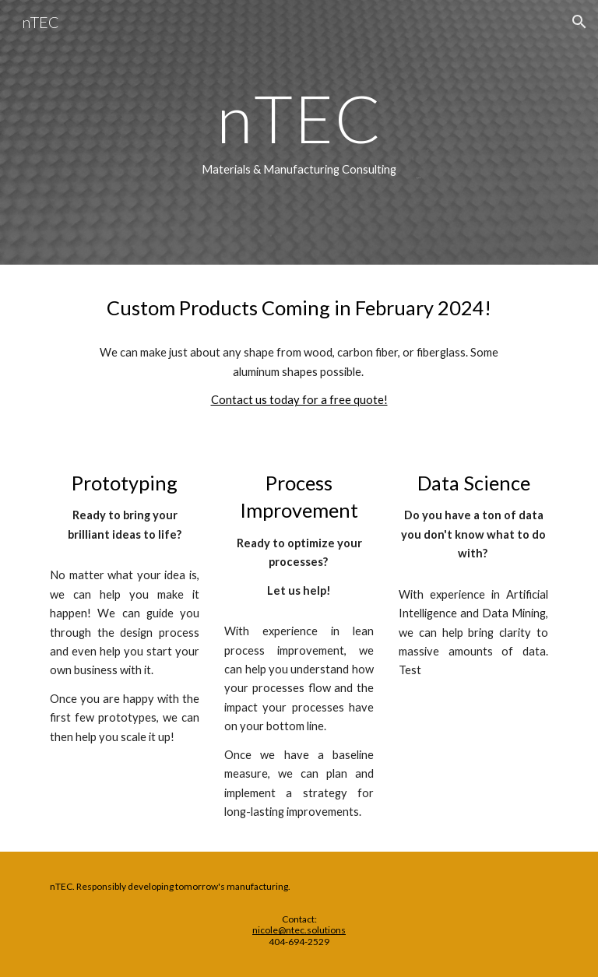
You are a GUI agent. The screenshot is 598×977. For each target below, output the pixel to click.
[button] (579, 21)
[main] (298, 132)
